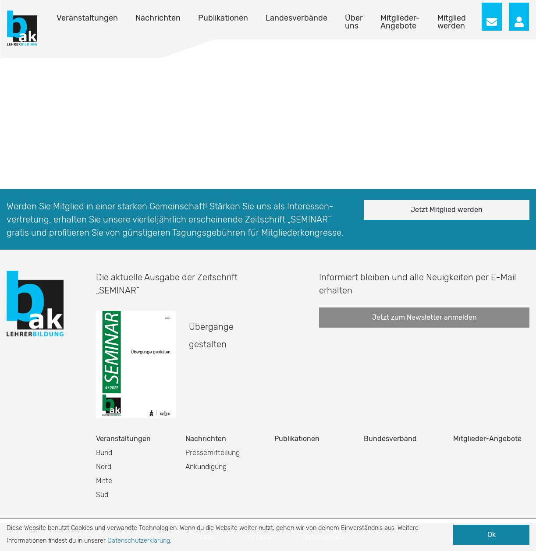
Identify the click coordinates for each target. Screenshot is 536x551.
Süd (102, 495)
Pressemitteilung (212, 453)
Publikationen (223, 18)
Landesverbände (296, 18)
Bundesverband (390, 438)
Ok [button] (491, 534)
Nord (103, 467)
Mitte (104, 481)
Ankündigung (206, 467)
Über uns (354, 22)
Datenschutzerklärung (138, 540)
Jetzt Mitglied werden (447, 209)
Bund (104, 453)
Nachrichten (158, 18)
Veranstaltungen (87, 18)
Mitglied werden (451, 22)
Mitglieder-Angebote (400, 22)
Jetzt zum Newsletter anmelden (424, 317)
